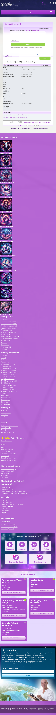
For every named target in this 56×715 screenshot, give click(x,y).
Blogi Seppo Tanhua (8, 364)
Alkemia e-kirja (6, 347)
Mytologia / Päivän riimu (9, 426)
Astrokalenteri (6, 398)
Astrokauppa (5, 400)
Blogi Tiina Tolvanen (8, 389)
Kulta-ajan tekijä (6, 502)
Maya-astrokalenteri (8, 489)
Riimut (3, 358)
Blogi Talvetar (6, 383)
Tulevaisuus (5, 411)
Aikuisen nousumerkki (9, 326)
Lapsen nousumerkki (8, 328)
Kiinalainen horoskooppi (9, 339)
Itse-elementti (6, 477)
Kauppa (3, 513)
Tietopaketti (5, 396)
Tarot (3, 447)
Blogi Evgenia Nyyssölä (9, 381)
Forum (3, 393)
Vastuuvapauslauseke (23, 709)
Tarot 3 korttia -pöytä (8, 460)
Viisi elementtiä (6, 475)
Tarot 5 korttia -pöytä (8, 458)
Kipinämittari (5, 334)
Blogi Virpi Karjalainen (9, 370)
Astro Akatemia (6, 441)
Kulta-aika (4, 500)
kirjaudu (28, 30)
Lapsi (3, 417)
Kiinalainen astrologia (8, 469)
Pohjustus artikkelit (7, 506)
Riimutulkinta (6, 428)
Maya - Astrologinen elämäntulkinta (13, 491)
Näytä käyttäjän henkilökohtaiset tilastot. (15, 117)
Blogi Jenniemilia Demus (10, 372)
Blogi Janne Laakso (8, 374)
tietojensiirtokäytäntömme (11, 664)
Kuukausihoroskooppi (8, 322)
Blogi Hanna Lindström (9, 391)
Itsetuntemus (6, 413)
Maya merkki (5, 341)
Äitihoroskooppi (6, 330)
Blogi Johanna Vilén (8, 366)
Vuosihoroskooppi (7, 471)
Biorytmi (4, 356)
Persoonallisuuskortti (8, 454)
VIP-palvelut (5, 404)
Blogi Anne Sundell (8, 379)
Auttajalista (5, 345)
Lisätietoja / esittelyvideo (14, 592)
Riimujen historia (7, 430)
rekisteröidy (35, 30)
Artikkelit (4, 343)
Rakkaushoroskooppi (8, 332)
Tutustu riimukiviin (7, 432)
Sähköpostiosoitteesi (10, 668)
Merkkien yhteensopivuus (10, 336)
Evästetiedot (45, 709)
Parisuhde (4, 415)
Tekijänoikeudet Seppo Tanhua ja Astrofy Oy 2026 (14, 708)
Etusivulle (4, 349)
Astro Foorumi (13, 24)
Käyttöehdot (11, 709)
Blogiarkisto (5, 508)
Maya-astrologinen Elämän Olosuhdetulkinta (16, 493)
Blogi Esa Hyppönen (8, 377)
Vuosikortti (5, 456)
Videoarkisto (5, 511)
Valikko (28, 12)
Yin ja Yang (5, 473)
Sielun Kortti (5, 452)
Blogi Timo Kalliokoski (8, 368)
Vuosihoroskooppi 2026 (9, 324)
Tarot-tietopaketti (7, 449)
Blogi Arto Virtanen (7, 387)
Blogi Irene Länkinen (8, 385)
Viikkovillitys (5, 320)
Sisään (44, 3)
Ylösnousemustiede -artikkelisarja (12, 504)
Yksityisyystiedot (35, 709)
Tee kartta (4, 402)
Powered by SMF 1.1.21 (31, 122)
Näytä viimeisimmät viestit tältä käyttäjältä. (16, 115)
